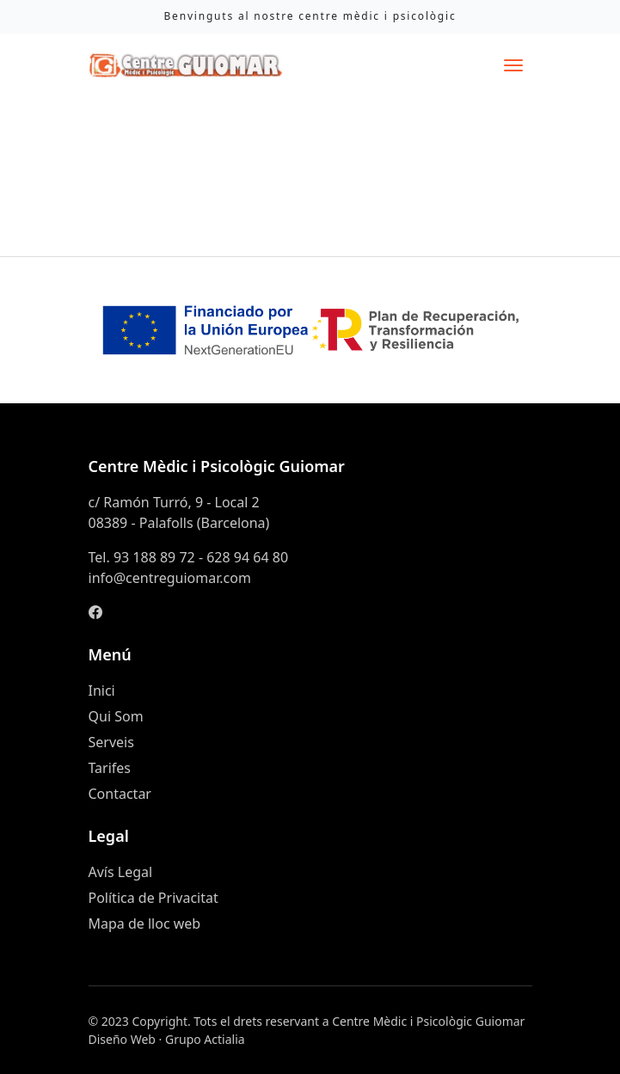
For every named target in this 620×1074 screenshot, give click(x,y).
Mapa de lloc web (145, 923)
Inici (102, 690)
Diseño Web (122, 1039)
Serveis (111, 742)
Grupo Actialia (205, 1039)
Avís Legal (121, 871)
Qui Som (116, 716)
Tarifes (110, 767)
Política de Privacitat (153, 897)
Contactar (120, 793)
